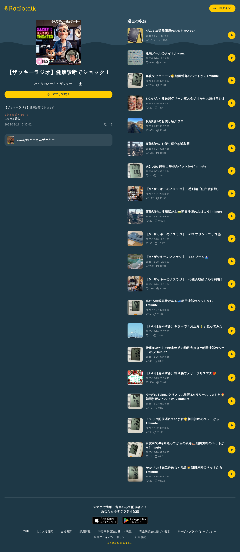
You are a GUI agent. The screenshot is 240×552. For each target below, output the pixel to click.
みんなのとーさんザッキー (53, 84)
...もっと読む (12, 118)
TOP (26, 531)
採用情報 (85, 531)
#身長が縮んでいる (17, 114)
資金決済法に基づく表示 (154, 531)
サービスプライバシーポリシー (197, 531)
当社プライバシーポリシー (111, 537)
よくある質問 (44, 531)
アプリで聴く (58, 94)
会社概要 (66, 531)
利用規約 (140, 537)
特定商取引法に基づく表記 (115, 531)
